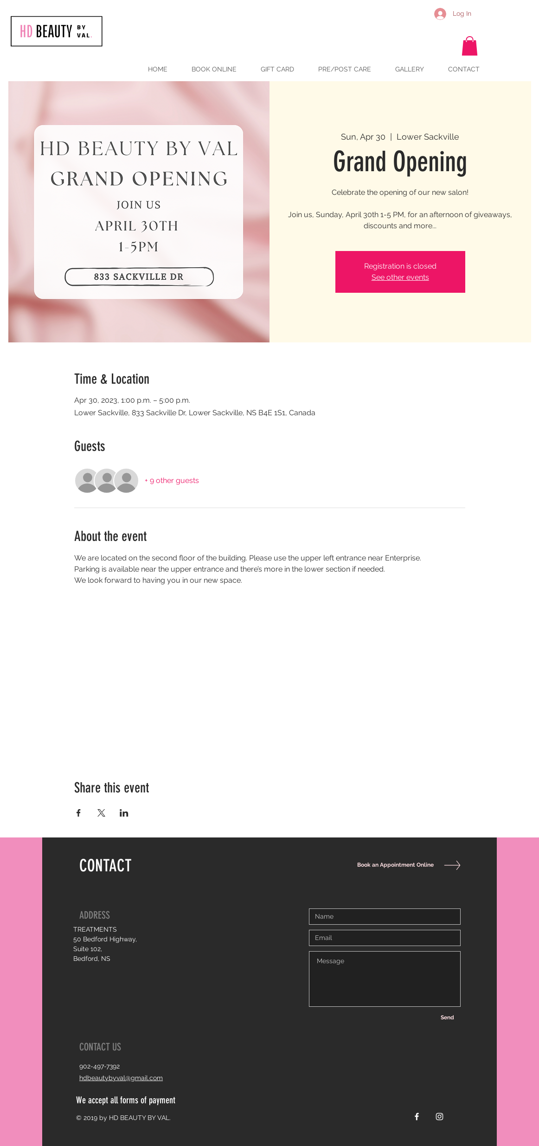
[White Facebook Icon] (417, 1116)
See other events (400, 277)
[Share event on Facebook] (78, 813)
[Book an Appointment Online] (393, 865)
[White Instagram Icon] (439, 1116)
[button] (470, 46)
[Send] (447, 1017)
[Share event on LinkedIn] (124, 813)
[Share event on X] (101, 813)
